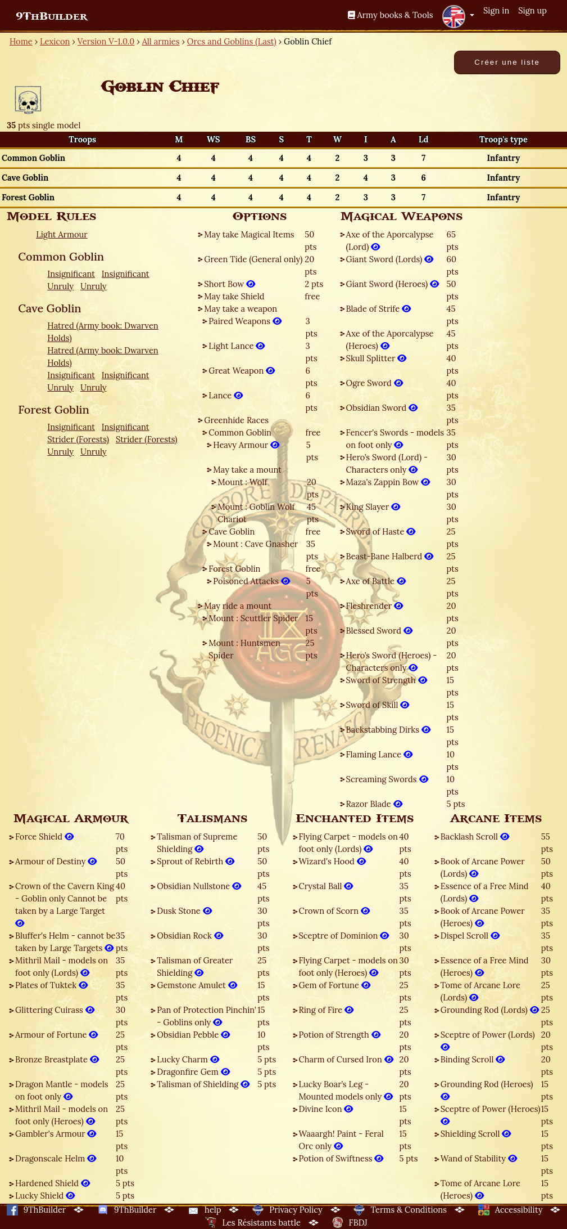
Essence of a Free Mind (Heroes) (485, 966)
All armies (161, 41)
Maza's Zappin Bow (388, 482)
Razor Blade (374, 804)
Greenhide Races (236, 420)
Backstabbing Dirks (388, 729)
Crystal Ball (326, 886)
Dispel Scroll (470, 935)
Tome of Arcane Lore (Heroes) (480, 1189)
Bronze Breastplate (57, 1059)
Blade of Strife (378, 308)
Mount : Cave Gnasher (255, 544)
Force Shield (44, 836)
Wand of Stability (479, 1158)
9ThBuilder (51, 16)
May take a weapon (240, 308)
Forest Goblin (234, 568)
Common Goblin (239, 432)
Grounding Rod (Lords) (490, 1009)
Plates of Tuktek (51, 985)
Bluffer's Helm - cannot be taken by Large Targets (65, 941)
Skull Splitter (376, 358)
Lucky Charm (188, 1059)
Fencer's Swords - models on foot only (395, 438)
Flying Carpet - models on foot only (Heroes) (348, 966)
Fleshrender (374, 605)
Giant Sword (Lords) (390, 259)
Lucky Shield (45, 1195)
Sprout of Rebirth (195, 861)
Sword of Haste (381, 531)
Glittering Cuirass (54, 1009)
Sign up (532, 10)
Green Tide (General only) (253, 259)
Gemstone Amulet (197, 985)
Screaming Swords (387, 779)
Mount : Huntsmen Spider (244, 649)
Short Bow (229, 284)
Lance (225, 395)
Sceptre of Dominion (344, 935)
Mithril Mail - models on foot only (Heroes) (61, 1115)
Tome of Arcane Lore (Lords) (480, 991)
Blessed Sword (379, 630)
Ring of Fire (326, 1009)
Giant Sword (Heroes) (392, 284)
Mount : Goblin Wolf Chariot (255, 512)
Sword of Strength (386, 680)
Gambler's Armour (55, 1133)
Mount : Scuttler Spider (253, 618)
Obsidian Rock (190, 935)
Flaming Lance (379, 754)
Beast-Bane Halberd (390, 556)
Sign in (496, 10)
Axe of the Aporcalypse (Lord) (390, 240)
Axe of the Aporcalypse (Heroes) (390, 339)
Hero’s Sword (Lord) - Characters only (387, 463)
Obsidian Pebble (193, 1034)
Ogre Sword (374, 383)
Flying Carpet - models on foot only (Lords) (348, 842)
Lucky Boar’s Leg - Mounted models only (346, 1090)
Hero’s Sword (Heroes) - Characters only (391, 661)
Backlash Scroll (475, 836)
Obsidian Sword (382, 407)
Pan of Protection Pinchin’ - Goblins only (206, 1016)
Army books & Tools (390, 15)
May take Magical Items (249, 234)
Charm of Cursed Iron (346, 1059)
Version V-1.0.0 (106, 41)
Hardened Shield (52, 1183)
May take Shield (234, 296)
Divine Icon (326, 1109)
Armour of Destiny (56, 861)
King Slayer (373, 506)
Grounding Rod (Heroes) (487, 1090)
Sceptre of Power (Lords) (488, 1040)
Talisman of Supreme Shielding (197, 842)
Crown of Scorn (334, 910)
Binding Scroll (473, 1059)
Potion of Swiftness (341, 1158)
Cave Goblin (231, 531)
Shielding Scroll (476, 1133)
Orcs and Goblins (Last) (231, 41)
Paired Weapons (245, 321)
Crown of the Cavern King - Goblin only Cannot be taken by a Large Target (64, 905)
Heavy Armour (246, 444)
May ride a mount (237, 605)
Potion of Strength (339, 1034)
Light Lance (236, 345)
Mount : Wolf (242, 482)
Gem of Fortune (334, 985)
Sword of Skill (378, 704)
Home (21, 41)
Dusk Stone (184, 910)
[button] (458, 16)
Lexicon (55, 41)
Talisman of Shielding (203, 1084)
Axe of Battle (376, 581)
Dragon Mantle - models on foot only (61, 1090)
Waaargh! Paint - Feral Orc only (341, 1139)
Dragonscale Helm (55, 1158)
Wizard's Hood (332, 861)
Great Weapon (241, 370)
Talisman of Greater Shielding (195, 966)
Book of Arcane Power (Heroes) (483, 917)
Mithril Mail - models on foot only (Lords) (61, 966)
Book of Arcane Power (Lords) (483, 867)
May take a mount (247, 469)
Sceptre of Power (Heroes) (491, 1115)
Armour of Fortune (56, 1034)
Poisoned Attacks (251, 581)
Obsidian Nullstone (199, 886)
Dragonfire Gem (193, 1071)
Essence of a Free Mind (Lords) (485, 892)
